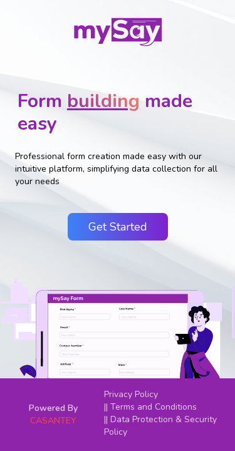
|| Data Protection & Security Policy (160, 425)
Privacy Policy (131, 394)
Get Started (117, 226)
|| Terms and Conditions (150, 407)
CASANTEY (53, 421)
